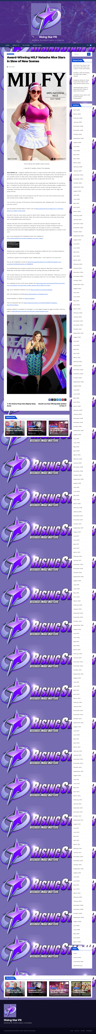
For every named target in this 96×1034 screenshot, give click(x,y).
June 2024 (76, 199)
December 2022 (78, 272)
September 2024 (78, 187)
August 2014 (77, 678)
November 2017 (78, 520)
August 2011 (77, 824)
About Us (16, 45)
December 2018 (78, 467)
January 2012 (77, 804)
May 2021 (76, 349)
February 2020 (77, 410)
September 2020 (78, 382)
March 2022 (77, 309)
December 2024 (78, 175)
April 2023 (76, 256)
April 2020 (76, 402)
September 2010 (78, 868)
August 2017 (77, 532)
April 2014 (76, 694)
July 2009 (76, 925)
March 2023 (77, 260)
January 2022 (77, 317)
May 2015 (76, 641)
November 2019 (78, 422)
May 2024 (76, 203)
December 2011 (78, 808)
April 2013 (76, 743)
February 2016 (77, 605)
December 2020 (78, 369)
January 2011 (77, 852)
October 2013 (77, 718)
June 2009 (76, 929)
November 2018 (78, 471)
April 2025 (76, 158)
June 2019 (76, 442)
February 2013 (77, 751)
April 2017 (76, 548)
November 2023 (78, 227)
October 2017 (77, 524)
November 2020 (78, 373)
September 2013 (78, 722)
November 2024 (78, 179)
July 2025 (76, 146)
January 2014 (77, 706)
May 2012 (76, 787)
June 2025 (76, 150)
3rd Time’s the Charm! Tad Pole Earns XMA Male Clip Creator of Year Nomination (81, 67)
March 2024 (77, 211)
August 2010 (77, 873)
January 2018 (77, 511)
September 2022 (78, 284)
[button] (87, 45)
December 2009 (78, 905)
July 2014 (76, 682)
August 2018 (77, 483)
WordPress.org (77, 965)
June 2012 (76, 783)
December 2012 (78, 759)
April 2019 (76, 451)
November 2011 (78, 812)
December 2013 (78, 710)
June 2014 (76, 686)
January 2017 (77, 560)
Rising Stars (37, 45)
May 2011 (76, 836)
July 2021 (76, 341)
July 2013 (76, 731)
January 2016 (77, 609)
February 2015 (77, 653)
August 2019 (77, 434)
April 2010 (76, 889)
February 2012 (77, 799)
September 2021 (78, 333)
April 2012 (76, 791)
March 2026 (77, 114)
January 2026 (77, 122)
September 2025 (78, 138)
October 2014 (77, 670)
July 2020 (76, 390)
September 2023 (78, 235)
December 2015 (78, 613)
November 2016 (78, 568)
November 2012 (78, 763)
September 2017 (78, 528)
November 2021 (78, 325)
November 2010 (78, 860)
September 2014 (78, 674)
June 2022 (76, 296)
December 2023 (78, 223)
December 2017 (78, 515)
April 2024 (76, 207)
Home (7, 45)
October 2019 (77, 426)
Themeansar (32, 1030)
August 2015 (77, 629)
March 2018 (76, 503)
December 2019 (78, 418)
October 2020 (77, 378)
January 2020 (77, 414)
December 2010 (78, 856)
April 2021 (76, 353)
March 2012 (76, 795)
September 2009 (78, 917)
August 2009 (77, 921)
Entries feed (77, 957)
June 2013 (76, 735)
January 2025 (77, 171)
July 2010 (76, 877)
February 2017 (77, 556)
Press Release (10, 426)
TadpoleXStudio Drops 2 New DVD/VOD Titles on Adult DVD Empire (80, 89)
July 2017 (76, 536)
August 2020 (77, 386)
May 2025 (76, 154)
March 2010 (76, 893)
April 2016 (76, 597)
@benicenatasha (30, 298)
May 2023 (76, 252)
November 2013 (78, 714)
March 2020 (77, 406)
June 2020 (76, 394)
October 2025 (77, 134)
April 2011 (76, 840)
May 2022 (76, 300)
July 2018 (76, 487)
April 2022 (76, 304)
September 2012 (78, 771)
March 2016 (76, 601)
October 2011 (77, 816)
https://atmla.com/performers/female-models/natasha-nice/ (30, 311)
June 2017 (76, 540)
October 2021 (77, 329)
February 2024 (77, 215)
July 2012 (76, 779)
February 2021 (77, 361)
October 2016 (77, 572)
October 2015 (77, 621)
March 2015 (76, 649)
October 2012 (77, 767)
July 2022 (76, 292)
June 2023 (76, 248)
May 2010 (76, 885)
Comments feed (78, 961)
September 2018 (78, 479)
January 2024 (77, 219)
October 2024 (77, 183)
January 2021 (77, 365)
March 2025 (77, 162)
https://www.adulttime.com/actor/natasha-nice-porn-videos (25, 238)
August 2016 (77, 580)
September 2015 (78, 625)
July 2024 (76, 195)
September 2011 (78, 820)
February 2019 (77, 459)
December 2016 (78, 564)
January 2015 (77, 657)
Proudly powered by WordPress (11, 1030)
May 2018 (76, 495)
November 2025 (78, 130)
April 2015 (76, 645)
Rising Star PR (48, 37)
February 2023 (77, 264)
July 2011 (76, 828)
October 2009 (77, 913)
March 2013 (76, 747)
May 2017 (76, 544)
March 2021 (76, 357)
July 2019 (76, 438)
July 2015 (76, 633)
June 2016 (76, 589)
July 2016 (76, 584)
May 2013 (76, 739)
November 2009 (78, 909)
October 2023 (77, 231)
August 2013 (77, 726)
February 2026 (77, 118)
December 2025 (78, 126)
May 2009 (76, 933)
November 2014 (78, 666)
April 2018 (76, 499)
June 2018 (76, 491)
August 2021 (77, 337)
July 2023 (76, 244)
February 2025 (77, 167)
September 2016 (78, 576)
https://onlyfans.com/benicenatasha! (41, 289)
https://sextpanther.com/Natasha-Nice (36, 294)
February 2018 (77, 507)
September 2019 (78, 430)
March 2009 (77, 942)
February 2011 (77, 848)
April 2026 (76, 110)
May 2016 (76, 593)
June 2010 (76, 881)
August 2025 (77, 142)
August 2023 (77, 240)
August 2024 (77, 191)
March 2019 (76, 455)
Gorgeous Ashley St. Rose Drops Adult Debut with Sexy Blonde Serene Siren (81, 81)
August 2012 (77, 775)
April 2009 (76, 937)
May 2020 (76, 398)
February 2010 (77, 897)
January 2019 (77, 463)
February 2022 (77, 313)
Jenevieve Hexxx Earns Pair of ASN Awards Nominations (81, 96)
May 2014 (76, 690)
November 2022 (78, 276)
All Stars (26, 45)
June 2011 (76, 832)
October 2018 (77, 475)
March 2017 (76, 552)
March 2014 (76, 698)
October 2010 (77, 864)
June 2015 (76, 637)
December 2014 (78, 662)
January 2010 (77, 901)
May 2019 (76, 446)
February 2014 (77, 702)
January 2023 (77, 268)
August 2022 (77, 288)
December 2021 (78, 321)
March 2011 (76, 844)
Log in (75, 953)
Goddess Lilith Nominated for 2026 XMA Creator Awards (81, 74)
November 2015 (78, 617)
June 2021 (76, 345)
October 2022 (77, 280)
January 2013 (77, 755)
